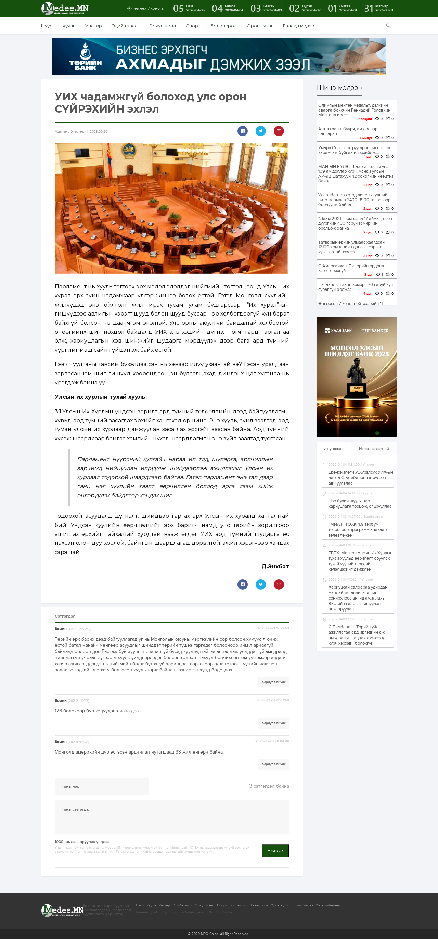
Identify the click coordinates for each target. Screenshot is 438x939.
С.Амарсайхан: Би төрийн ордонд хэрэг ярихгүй (351, 268)
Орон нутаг (260, 25)
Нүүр (47, 25)
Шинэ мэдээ (337, 88)
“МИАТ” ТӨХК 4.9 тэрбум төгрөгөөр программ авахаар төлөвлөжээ (357, 530)
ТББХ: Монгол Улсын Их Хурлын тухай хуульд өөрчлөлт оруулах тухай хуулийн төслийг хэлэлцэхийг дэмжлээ (360, 561)
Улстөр (93, 25)
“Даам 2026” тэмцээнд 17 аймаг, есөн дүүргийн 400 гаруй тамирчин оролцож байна (355, 223)
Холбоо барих (220, 912)
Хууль (69, 25)
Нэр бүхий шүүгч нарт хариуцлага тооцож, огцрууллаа (360, 503)
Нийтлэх (275, 850)
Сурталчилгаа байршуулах (183, 912)
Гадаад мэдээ (298, 25)
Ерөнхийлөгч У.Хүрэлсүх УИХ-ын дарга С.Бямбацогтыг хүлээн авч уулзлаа (360, 478)
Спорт (193, 25)
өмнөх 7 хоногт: (149, 8)
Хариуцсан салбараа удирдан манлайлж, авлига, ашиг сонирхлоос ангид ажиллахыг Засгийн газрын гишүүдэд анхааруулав (357, 598)
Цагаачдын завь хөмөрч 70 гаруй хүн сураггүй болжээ (355, 287)
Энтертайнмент (328, 905)
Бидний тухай (147, 912)
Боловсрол (223, 25)
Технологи (259, 905)
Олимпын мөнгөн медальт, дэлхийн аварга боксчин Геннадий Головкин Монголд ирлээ (354, 110)
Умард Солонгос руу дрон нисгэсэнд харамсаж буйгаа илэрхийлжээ (354, 150)
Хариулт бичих (274, 682)
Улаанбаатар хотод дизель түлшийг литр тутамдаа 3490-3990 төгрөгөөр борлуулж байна (354, 200)
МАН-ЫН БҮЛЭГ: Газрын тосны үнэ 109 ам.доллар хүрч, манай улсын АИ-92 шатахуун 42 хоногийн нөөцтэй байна (355, 173)
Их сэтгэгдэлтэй (374, 448)
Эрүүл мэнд (163, 25)
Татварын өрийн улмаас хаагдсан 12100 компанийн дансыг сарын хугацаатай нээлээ (351, 247)
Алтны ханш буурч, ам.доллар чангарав (347, 131)
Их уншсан (334, 448)
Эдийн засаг (126, 25)
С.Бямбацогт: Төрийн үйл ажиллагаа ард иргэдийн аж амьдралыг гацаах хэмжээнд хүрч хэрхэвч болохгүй (356, 635)
